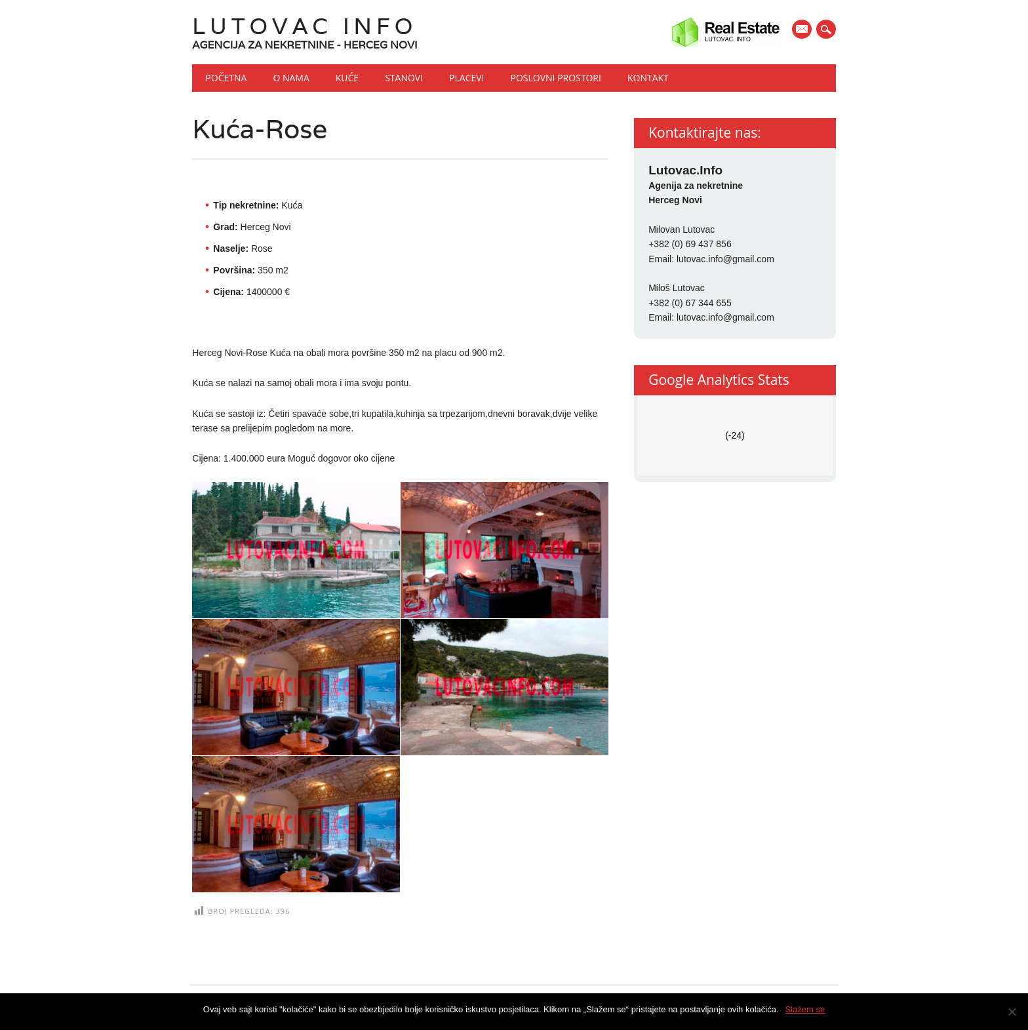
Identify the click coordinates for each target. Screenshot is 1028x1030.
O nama (291, 77)
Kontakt (648, 77)
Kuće (347, 77)
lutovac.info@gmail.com (725, 259)
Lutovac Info (304, 26)
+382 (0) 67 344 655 (690, 303)
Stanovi (404, 77)
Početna (226, 77)
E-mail (803, 30)
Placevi (466, 77)
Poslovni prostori (556, 77)
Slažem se (805, 1009)
